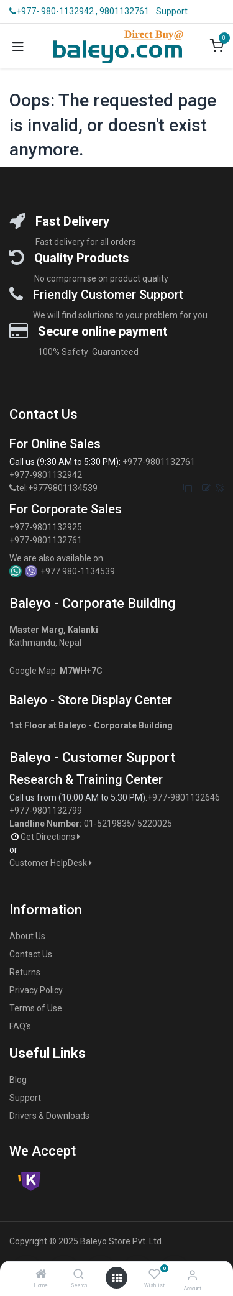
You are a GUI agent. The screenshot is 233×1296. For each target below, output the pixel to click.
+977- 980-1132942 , (53, 11)
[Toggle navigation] (18, 46)
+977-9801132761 (158, 462)
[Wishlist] (154, 1274)
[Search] (79, 1275)
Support (172, 11)
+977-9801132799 (45, 811)
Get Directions (51, 837)
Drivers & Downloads (49, 1116)
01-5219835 (108, 824)
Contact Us (30, 954)
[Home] (41, 1275)
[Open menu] (117, 1278)
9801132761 (124, 11)
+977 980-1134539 (77, 571)
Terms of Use (35, 1008)
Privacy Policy (36, 990)
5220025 (154, 824)
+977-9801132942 (46, 475)
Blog (18, 1080)
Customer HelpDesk (51, 863)
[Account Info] (192, 1275)
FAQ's (20, 1026)
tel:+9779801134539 (57, 488)
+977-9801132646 (184, 797)
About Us (27, 936)
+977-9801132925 (45, 527)
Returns (24, 972)
